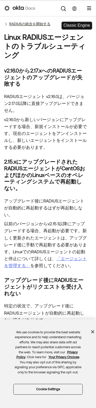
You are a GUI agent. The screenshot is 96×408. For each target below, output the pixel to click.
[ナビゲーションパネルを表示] (89, 8)
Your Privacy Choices (63, 357)
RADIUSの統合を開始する (29, 24)
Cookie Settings (48, 389)
